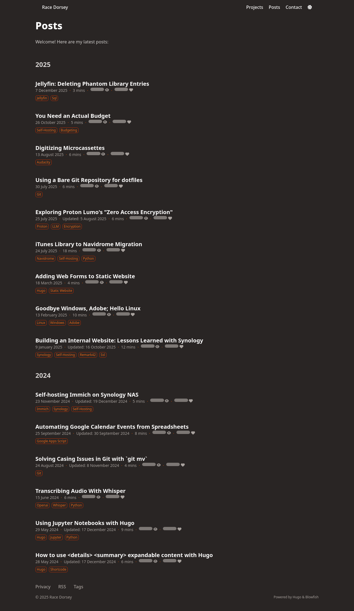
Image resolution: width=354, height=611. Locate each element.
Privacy (43, 587)
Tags (78, 587)
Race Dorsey (55, 7)
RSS (62, 587)
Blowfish (312, 597)
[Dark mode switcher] (310, 7)
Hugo (297, 597)
